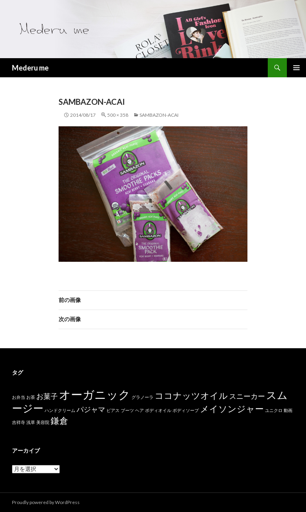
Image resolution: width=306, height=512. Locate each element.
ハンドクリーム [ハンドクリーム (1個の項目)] (60, 410)
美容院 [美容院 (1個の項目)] (42, 422)
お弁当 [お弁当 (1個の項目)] (18, 397)
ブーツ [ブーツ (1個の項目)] (127, 410)
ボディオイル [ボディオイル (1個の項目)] (158, 410)
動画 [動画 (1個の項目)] (288, 410)
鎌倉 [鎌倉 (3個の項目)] (59, 420)
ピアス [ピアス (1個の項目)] (113, 410)
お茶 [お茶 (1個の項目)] (30, 397)
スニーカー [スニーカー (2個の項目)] (247, 396)
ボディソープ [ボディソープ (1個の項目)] (186, 410)
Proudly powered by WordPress (46, 502)
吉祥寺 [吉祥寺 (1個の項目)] (18, 422)
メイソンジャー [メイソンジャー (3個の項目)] (232, 408)
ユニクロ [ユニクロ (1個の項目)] (273, 410)
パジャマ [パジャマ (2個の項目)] (90, 409)
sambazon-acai (158, 115)
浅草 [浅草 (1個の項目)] (30, 422)
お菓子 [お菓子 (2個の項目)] (47, 396)
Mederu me (30, 67)
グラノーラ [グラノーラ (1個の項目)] (142, 397)
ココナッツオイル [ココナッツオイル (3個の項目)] (191, 395)
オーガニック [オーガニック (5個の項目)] (94, 394)
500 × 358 (117, 115)
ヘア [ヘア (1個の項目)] (139, 410)
